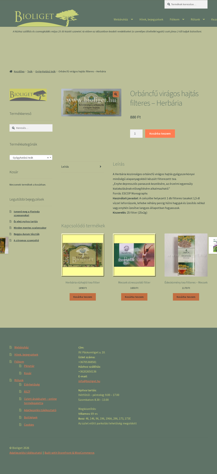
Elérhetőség (32, 384)
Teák (30, 71)
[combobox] (30, 157)
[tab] (82, 166)
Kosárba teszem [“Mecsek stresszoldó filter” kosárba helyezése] (134, 297)
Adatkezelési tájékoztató (40, 410)
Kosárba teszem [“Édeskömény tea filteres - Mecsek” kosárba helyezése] (186, 297)
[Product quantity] (136, 133)
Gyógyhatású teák (45, 71)
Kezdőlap (19, 71)
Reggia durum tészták (26, 234)
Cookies (29, 424)
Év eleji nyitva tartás (26, 221)
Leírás (65, 166)
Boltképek (30, 417)
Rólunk (195, 19)
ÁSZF (27, 391)
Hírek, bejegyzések (151, 19)
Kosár (27, 373)
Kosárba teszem (160, 133)
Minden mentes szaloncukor (30, 227)
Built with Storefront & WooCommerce (69, 452)
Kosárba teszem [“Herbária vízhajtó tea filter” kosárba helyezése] (82, 297)
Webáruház (121, 19)
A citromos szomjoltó (26, 240)
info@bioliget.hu (89, 381)
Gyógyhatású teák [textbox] (30, 157)
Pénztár (29, 366)
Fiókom (174, 19)
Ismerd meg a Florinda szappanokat (27, 213)
